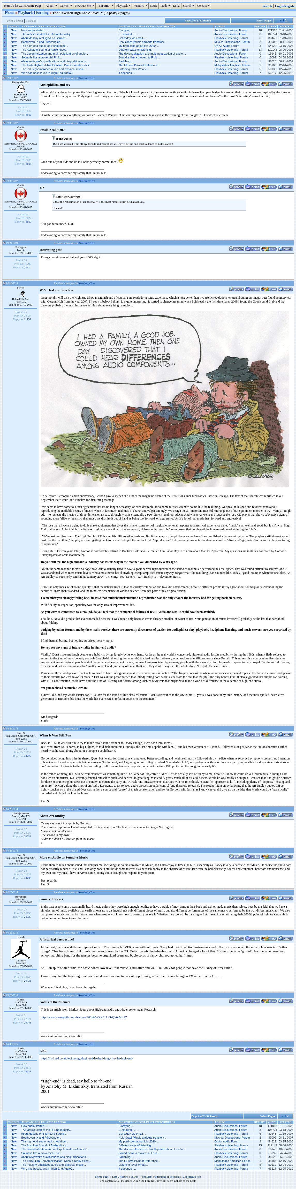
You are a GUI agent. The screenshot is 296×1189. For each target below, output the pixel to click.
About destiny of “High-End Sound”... (44, 38)
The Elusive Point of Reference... (139, 65)
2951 (27, 267)
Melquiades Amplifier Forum (233, 65)
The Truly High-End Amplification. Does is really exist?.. (56, 65)
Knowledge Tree (86, 78)
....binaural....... (127, 34)
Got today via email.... (132, 38)
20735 (27, 916)
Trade (166, 5)
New (14, 30)
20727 (27, 755)
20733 (27, 877)
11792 (27, 319)
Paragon (20, 247)
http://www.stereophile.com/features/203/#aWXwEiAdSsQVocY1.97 (84, 1017)
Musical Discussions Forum (232, 41)
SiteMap (147, 1176)
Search (189, 5)
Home (10, 13)
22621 (27, 1071)
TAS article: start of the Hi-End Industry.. (46, 34)
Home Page (102, 1176)
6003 (29, 114)
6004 (29, 163)
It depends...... (127, 72)
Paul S (21, 732)
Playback (124, 5)
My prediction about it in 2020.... (138, 45)
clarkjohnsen (20, 813)
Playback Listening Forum (231, 38)
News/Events (85, 5)
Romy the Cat (20, 82)
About (51, 5)
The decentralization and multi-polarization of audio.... (152, 53)
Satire (153, 5)
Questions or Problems (167, 1176)
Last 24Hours (120, 1176)
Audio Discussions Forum (230, 30)
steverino (20, 896)
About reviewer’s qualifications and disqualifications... (54, 61)
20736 (27, 980)
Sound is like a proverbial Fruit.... (139, 57)
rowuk (21, 936)
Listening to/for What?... (133, 69)
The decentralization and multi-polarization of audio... (54, 53)
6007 (29, 221)
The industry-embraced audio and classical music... (53, 69)
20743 (27, 1022)
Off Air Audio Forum (227, 45)
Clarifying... (125, 30)
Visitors (141, 5)
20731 (27, 836)
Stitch (20, 287)
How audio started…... (35, 30)
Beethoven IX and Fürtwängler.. (41, 41)
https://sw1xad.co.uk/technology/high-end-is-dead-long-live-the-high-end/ (87, 1058)
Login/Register (285, 6)
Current (67, 5)
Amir (20, 999)
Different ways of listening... (135, 49)
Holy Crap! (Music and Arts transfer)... (142, 41)
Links (176, 5)
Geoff (20, 127)
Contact (204, 5)
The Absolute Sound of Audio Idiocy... (44, 49)
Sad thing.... (126, 61)
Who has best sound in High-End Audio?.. (47, 72)
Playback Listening (34, 13)
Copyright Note (192, 1176)
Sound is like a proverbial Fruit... (41, 57)
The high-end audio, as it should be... (44, 45)
